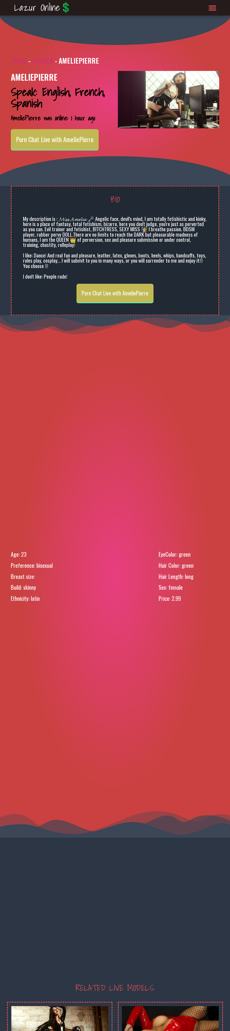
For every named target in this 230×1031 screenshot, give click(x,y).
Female (42, 61)
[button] (212, 8)
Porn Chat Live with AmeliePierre (55, 139)
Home (19, 61)
